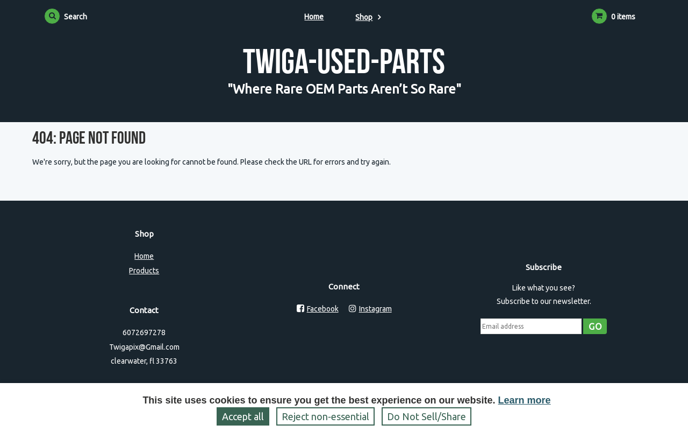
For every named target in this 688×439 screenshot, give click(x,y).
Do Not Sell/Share (426, 416)
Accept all (243, 416)
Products (144, 270)
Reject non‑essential (325, 416)
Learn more (524, 400)
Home (314, 16)
